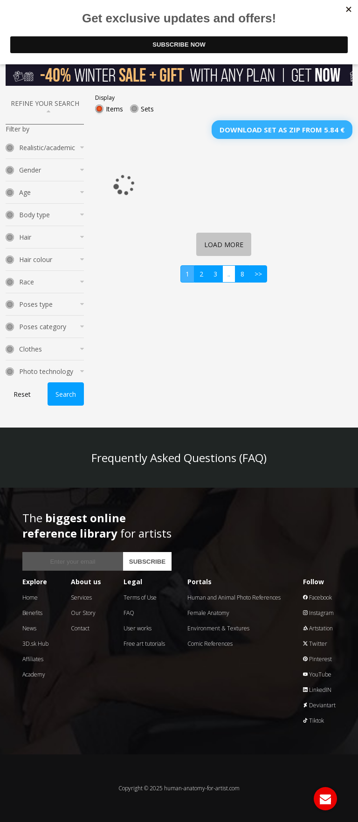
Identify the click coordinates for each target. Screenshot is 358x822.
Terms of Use (140, 597)
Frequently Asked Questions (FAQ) (179, 457)
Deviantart (319, 705)
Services (81, 597)
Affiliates (32, 659)
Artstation (318, 628)
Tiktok (313, 721)
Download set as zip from (282, 129)
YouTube (317, 674)
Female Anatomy (208, 613)
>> (258, 273)
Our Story (83, 613)
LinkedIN (317, 690)
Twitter (315, 644)
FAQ (129, 613)
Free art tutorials (144, 644)
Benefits (32, 613)
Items (114, 108)
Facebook (317, 597)
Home (30, 597)
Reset (22, 394)
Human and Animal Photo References (234, 597)
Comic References (210, 644)
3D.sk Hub (35, 644)
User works (137, 628)
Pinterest (317, 659)
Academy (33, 674)
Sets (147, 108)
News (29, 628)
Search (65, 394)
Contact (80, 628)
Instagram (318, 613)
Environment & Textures (218, 628)
